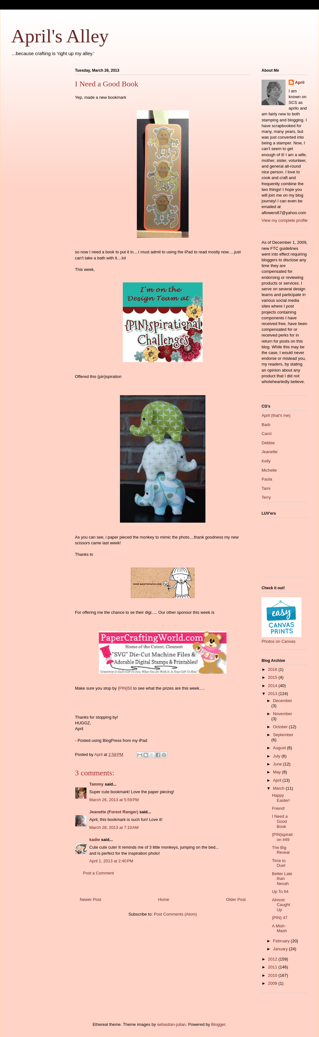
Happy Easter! (281, 798)
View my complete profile (285, 220)
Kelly (266, 461)
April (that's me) (276, 415)
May (277, 772)
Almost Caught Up (281, 904)
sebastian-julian (171, 1024)
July (277, 756)
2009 (273, 983)
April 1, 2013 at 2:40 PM (111, 861)
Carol (266, 433)
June (278, 764)
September (283, 734)
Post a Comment (98, 873)
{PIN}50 (125, 688)
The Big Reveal (280, 850)
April (300, 82)
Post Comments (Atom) (175, 914)
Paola (267, 479)
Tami (266, 488)
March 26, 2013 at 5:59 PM (114, 799)
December (282, 700)
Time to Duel (279, 863)
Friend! (278, 808)
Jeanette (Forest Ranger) (114, 811)
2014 (273, 685)
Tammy (96, 784)
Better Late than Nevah (282, 878)
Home (163, 899)
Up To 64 (280, 891)
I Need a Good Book (279, 821)
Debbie (268, 442)
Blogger (218, 1024)
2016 (273, 669)
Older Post (236, 899)
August (280, 747)
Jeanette (270, 451)
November (282, 713)
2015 (273, 677)
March (279, 788)
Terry (266, 497)
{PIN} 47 (279, 917)
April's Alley (60, 36)
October (281, 726)
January (281, 948)
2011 (273, 967)
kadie (94, 839)
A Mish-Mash (279, 928)
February (282, 941)
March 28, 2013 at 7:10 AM (113, 827)
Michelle (269, 470)
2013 (273, 693)
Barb (266, 424)
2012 (273, 959)
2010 (273, 975)
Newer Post (90, 899)
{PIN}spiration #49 (282, 837)
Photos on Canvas (278, 641)
